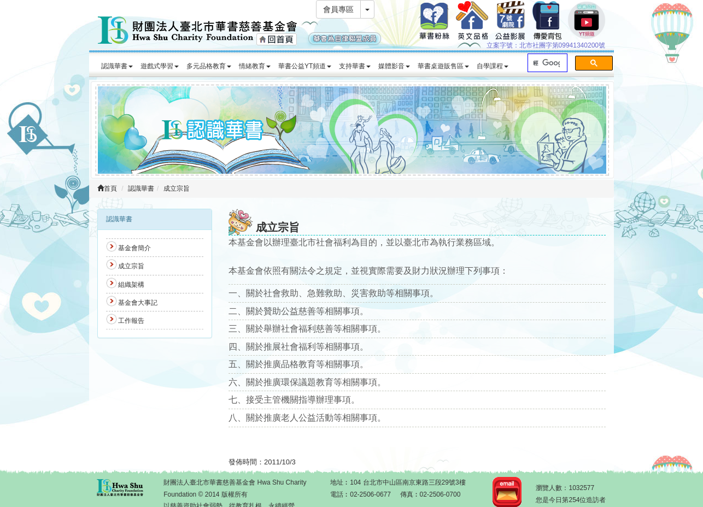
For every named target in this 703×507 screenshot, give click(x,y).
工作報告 (131, 321)
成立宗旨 (176, 188)
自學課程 (492, 66)
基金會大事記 (137, 302)
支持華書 (355, 66)
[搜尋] (546, 63)
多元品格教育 (208, 66)
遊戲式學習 (159, 66)
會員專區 (338, 9)
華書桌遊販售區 (443, 66)
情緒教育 (255, 66)
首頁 (107, 188)
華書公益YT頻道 (304, 66)
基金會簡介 (134, 248)
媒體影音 (394, 66)
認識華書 (117, 66)
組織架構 (131, 284)
